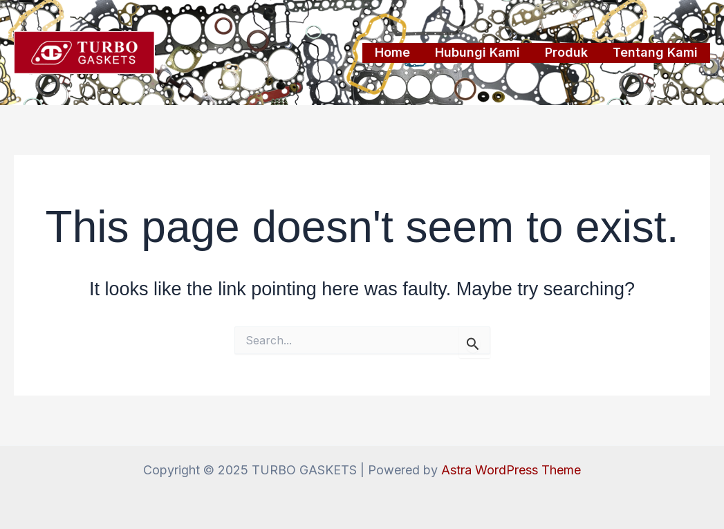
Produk (566, 52)
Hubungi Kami (477, 52)
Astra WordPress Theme (511, 470)
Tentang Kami (655, 52)
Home (392, 52)
